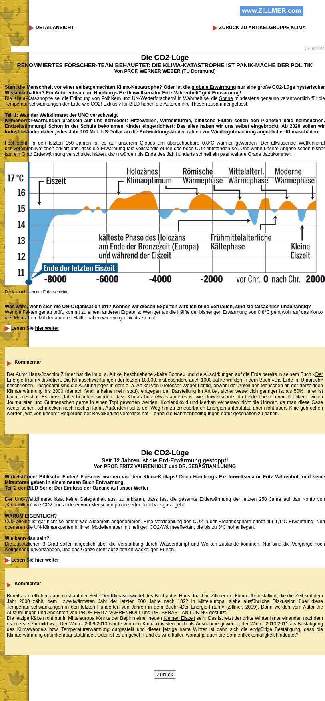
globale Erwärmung (213, 87)
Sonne (226, 98)
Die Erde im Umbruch (297, 380)
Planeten (271, 120)
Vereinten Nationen (33, 148)
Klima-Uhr (245, 596)
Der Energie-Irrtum (201, 607)
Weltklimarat (54, 115)
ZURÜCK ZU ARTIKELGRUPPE (262, 27)
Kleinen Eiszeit (179, 618)
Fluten (225, 120)
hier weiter (47, 328)
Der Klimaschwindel (123, 596)
